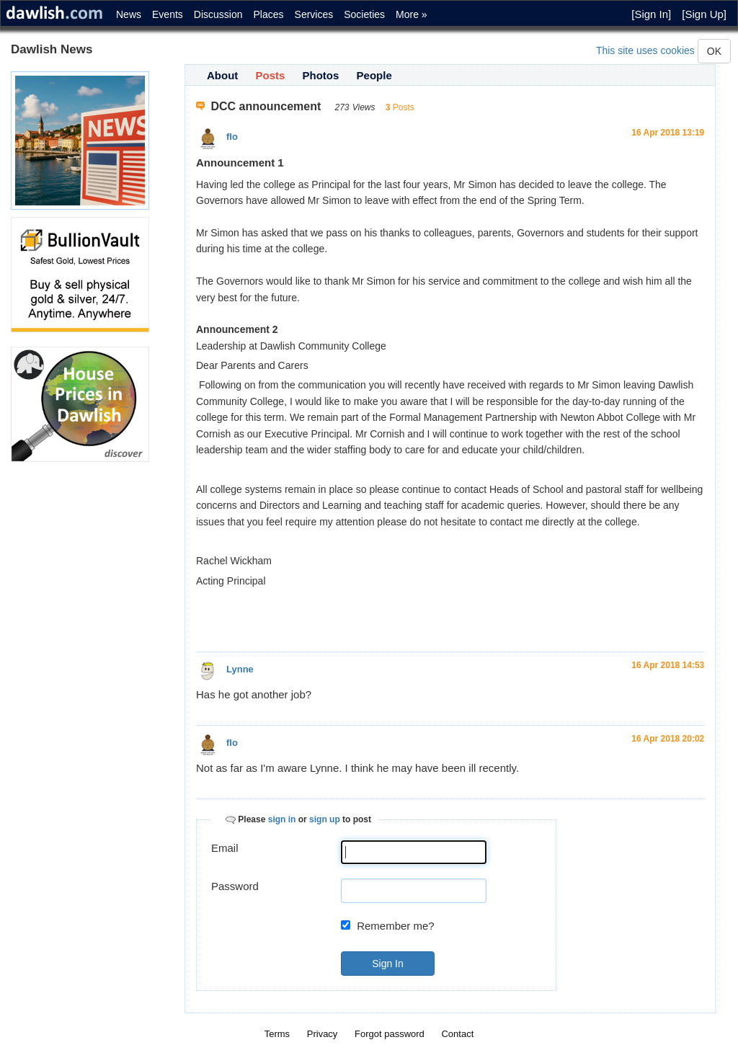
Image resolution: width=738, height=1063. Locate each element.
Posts (270, 75)
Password (235, 886)
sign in (282, 819)
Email (225, 848)
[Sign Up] (704, 14)
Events (167, 14)
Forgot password (389, 1033)
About (222, 75)
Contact (457, 1033)
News (128, 14)
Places (269, 14)
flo (232, 136)
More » (411, 14)
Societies (364, 14)
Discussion (218, 14)
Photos (321, 75)
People (374, 75)
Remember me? (396, 926)
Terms (277, 1033)
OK (714, 51)
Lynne (240, 669)
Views (363, 107)
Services (314, 14)
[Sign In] (651, 14)
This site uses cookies (645, 50)
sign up (324, 819)
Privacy (322, 1033)
